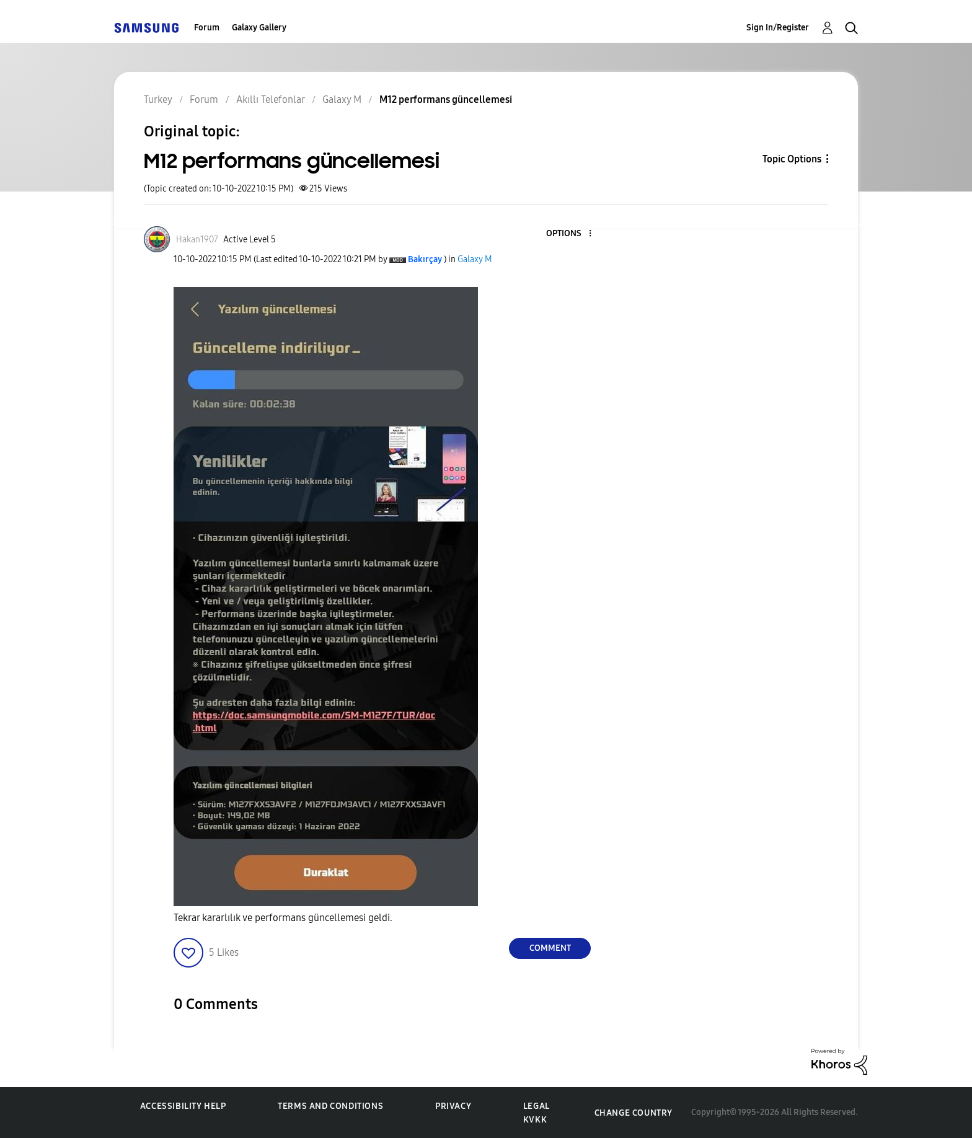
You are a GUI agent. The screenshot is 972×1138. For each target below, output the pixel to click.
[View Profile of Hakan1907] (197, 239)
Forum (206, 27)
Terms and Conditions (330, 1106)
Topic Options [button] (791, 159)
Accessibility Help (183, 1106)
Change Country (633, 1113)
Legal (536, 1106)
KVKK (535, 1119)
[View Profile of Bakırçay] (425, 259)
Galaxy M (474, 259)
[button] (569, 234)
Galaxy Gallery (259, 27)
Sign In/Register (777, 27)
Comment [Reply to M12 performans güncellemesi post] (550, 948)
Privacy (453, 1106)
